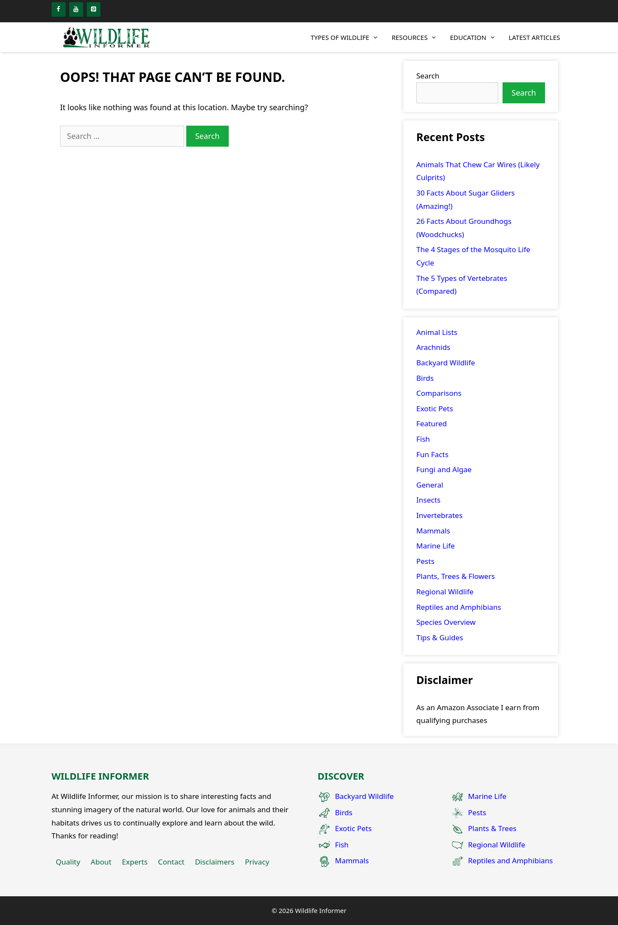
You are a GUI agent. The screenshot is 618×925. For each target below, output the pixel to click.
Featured (431, 423)
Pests (425, 561)
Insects (428, 500)
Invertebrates (439, 515)
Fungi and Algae (444, 469)
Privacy (257, 862)
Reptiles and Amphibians (458, 607)
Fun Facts (432, 454)
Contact (171, 862)
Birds (425, 378)
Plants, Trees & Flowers (455, 576)
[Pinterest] (94, 9)
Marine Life (435, 546)
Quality (68, 862)
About (101, 862)
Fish (423, 439)
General (429, 485)
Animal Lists (436, 332)
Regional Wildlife (444, 592)
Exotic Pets (434, 408)
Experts (135, 862)
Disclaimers (214, 862)
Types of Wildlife (348, 37)
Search (427, 76)
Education (476, 37)
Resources (417, 37)
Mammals (433, 531)
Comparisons (438, 393)
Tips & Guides (439, 637)
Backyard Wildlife (445, 363)
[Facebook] (59, 9)
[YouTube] (76, 9)
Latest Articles (534, 37)
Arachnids (433, 347)
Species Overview (446, 622)
